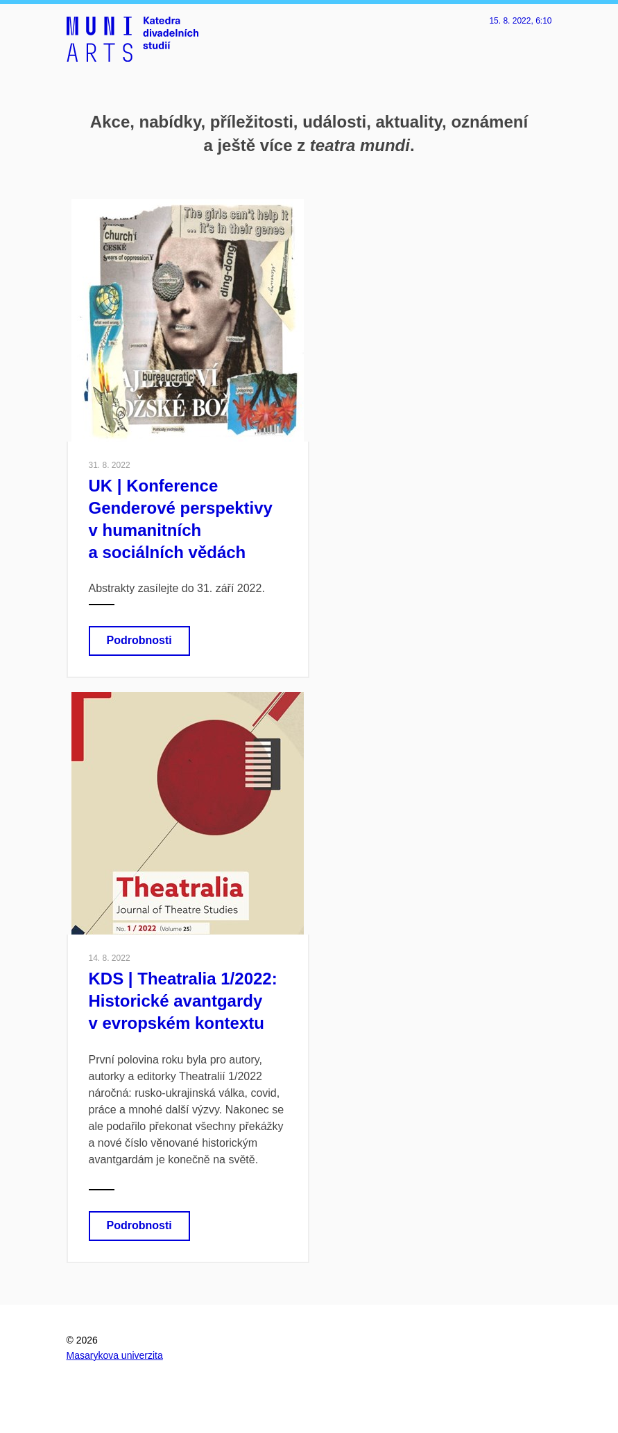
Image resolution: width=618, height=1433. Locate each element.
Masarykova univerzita (115, 1355)
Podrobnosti (139, 640)
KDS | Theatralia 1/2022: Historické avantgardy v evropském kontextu (183, 1000)
